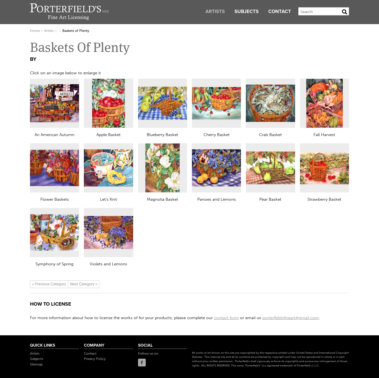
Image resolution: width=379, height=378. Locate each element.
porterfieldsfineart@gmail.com (290, 317)
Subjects (246, 11)
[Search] (323, 11)
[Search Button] (344, 12)
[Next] (83, 284)
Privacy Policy (95, 359)
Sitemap (36, 364)
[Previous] (49, 284)
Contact (279, 11)
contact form (226, 317)
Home (35, 31)
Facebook (142, 362)
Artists (215, 11)
